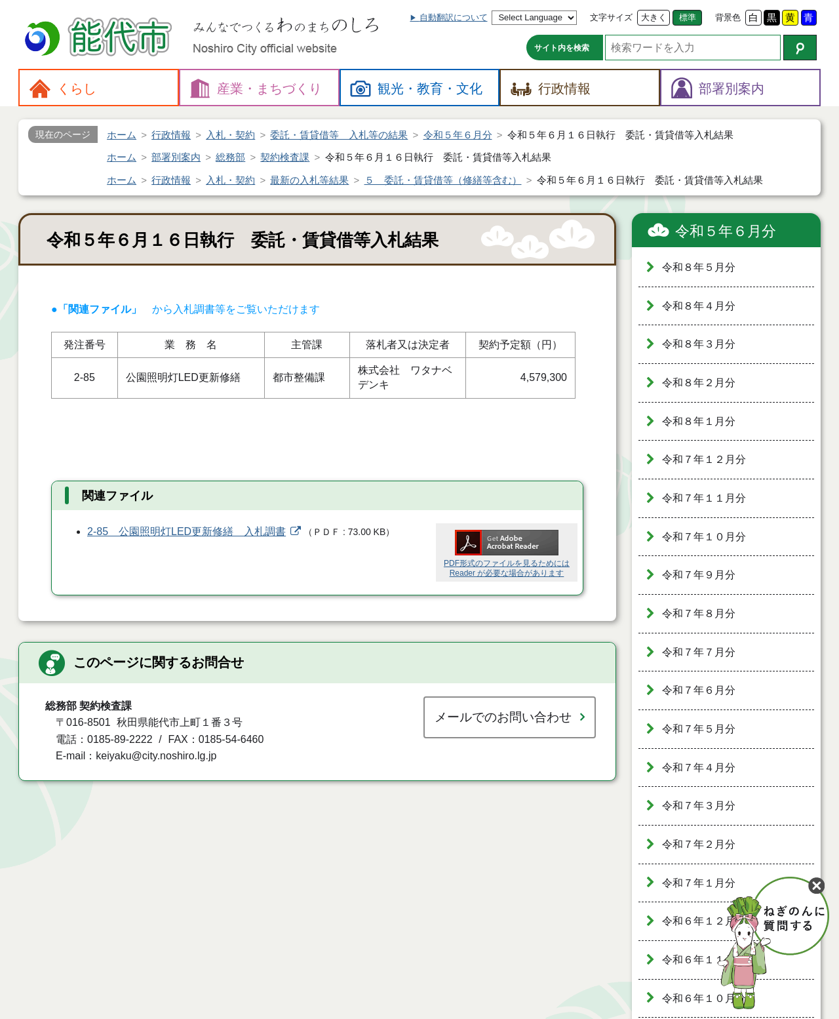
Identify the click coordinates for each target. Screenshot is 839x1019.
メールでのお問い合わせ (503, 717)
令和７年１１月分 (704, 498)
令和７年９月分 (698, 574)
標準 (687, 17)
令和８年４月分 (698, 305)
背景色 (728, 17)
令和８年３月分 (698, 344)
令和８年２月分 (698, 382)
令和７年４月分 (698, 767)
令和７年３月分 (698, 805)
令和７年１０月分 (704, 536)
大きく (654, 17)
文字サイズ (611, 17)
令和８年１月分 (698, 421)
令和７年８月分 (698, 613)
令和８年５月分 (698, 267)
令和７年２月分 (698, 844)
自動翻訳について (454, 17)
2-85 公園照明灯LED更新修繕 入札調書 (186, 531)
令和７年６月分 (698, 690)
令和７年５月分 (698, 728)
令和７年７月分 (698, 652)
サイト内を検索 (561, 47)
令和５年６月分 (725, 231)
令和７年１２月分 (704, 459)
